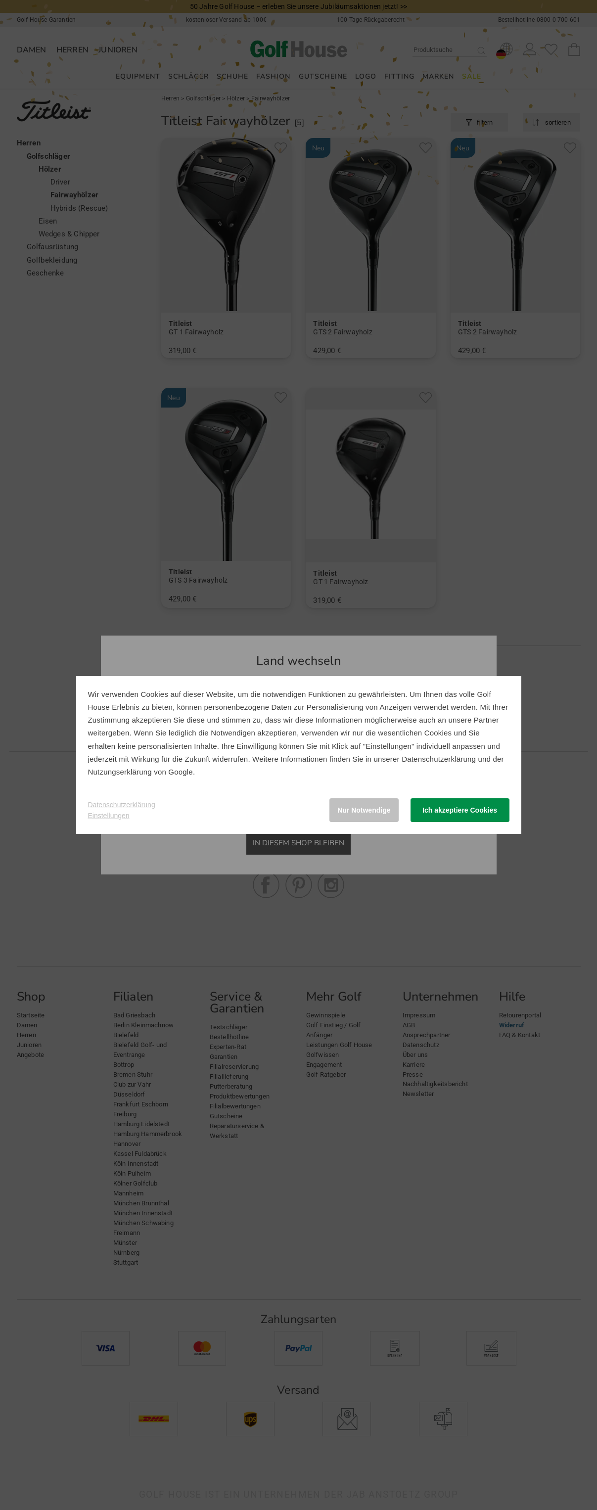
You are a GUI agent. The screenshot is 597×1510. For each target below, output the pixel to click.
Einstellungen (109, 816)
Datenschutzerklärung (439, 759)
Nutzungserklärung (120, 772)
